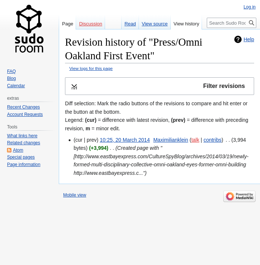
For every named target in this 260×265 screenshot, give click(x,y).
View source (155, 23)
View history (186, 23)
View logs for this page (91, 68)
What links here (22, 135)
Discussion (90, 23)
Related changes (23, 142)
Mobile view (74, 195)
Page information (23, 164)
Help (248, 39)
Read (130, 23)
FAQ (11, 71)
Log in (249, 7)
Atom (18, 150)
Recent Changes (23, 107)
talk (195, 140)
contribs (212, 140)
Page (67, 23)
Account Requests (25, 114)
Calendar (16, 85)
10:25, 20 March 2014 (125, 140)
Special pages (21, 157)
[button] (159, 86)
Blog (11, 78)
